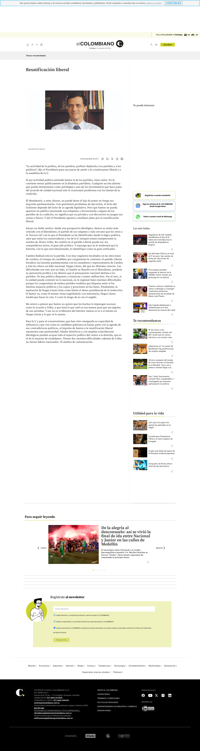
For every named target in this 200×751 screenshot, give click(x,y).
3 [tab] (99, 569)
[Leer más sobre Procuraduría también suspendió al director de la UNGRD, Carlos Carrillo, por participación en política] (161, 272)
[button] (172, 247)
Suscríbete (168, 45)
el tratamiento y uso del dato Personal (74, 620)
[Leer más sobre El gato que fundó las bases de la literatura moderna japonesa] (161, 450)
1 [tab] (93, 569)
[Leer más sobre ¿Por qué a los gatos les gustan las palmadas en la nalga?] (161, 423)
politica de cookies (154, 3)
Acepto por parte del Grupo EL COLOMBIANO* (85, 620)
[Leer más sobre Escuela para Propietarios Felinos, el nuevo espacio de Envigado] (161, 437)
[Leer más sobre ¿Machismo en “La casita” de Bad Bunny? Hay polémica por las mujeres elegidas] (161, 347)
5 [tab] (106, 569)
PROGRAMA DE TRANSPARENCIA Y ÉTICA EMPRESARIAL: (57, 709)
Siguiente (161, 546)
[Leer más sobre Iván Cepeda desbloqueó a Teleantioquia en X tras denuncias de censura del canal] (161, 306)
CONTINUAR (173, 3)
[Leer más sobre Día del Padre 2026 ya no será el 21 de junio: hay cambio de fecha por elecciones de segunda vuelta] (161, 256)
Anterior (42, 546)
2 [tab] (96, 569)
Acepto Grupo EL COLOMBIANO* (82, 613)
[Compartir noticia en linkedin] (122, 159)
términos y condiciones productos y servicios (77, 613)
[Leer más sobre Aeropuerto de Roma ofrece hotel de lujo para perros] (161, 463)
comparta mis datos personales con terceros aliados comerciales (103, 626)
